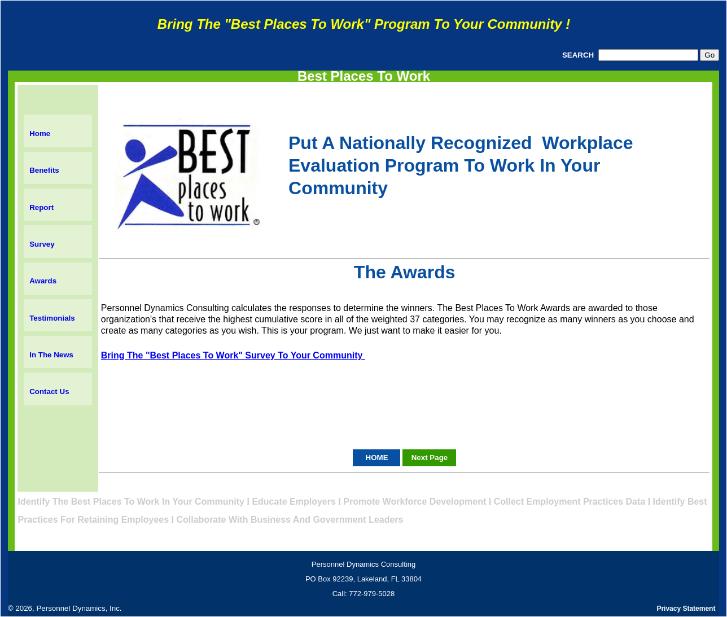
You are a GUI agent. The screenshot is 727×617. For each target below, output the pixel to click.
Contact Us (49, 391)
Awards (42, 281)
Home (39, 133)
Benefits (44, 170)
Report (41, 207)
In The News (51, 355)
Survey (41, 244)
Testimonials (52, 318)
